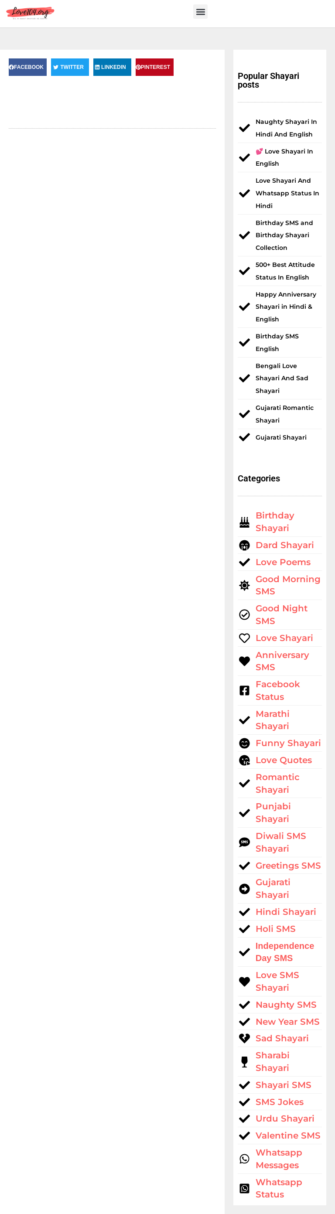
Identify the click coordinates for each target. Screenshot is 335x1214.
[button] (200, 11)
